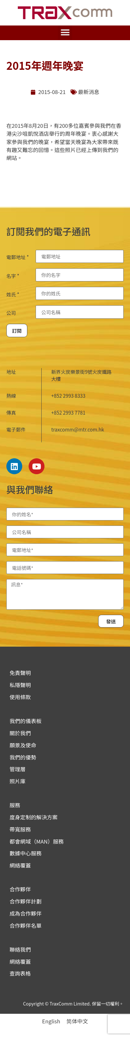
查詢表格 (20, 973)
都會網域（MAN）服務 (37, 841)
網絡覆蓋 (20, 865)
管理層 (17, 769)
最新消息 (88, 92)
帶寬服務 (20, 829)
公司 (11, 312)
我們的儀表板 (26, 721)
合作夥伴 (20, 889)
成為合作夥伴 (26, 913)
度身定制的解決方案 (34, 817)
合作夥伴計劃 (26, 901)
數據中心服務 (26, 853)
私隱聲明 (20, 685)
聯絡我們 (20, 949)
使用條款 (20, 697)
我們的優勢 (23, 757)
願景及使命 (23, 745)
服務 (15, 805)
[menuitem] (51, 1021)
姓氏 (12, 294)
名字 (12, 275)
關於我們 (20, 733)
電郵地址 (17, 257)
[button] (65, 32)
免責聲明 (20, 673)
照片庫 (17, 781)
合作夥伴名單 (26, 925)
